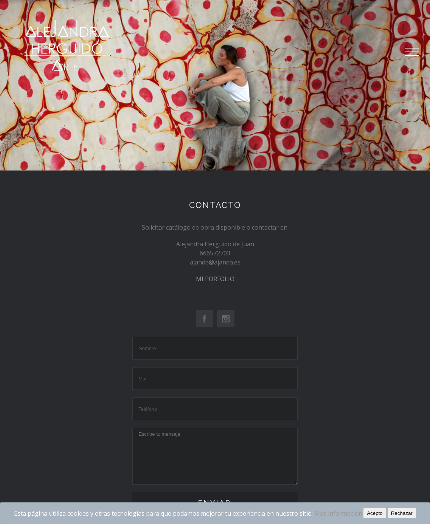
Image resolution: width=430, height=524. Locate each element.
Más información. (338, 513)
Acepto (375, 513)
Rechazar (402, 513)
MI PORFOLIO (215, 279)
